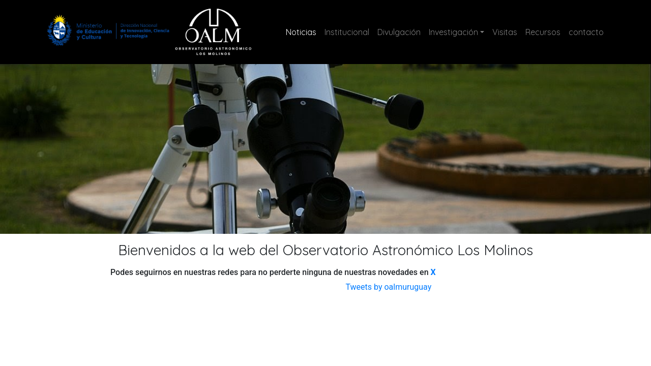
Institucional (346, 32)
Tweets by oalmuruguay (388, 287)
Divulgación (399, 32)
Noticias (303, 31)
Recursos (542, 32)
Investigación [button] (453, 32)
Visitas (504, 32)
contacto (586, 32)
